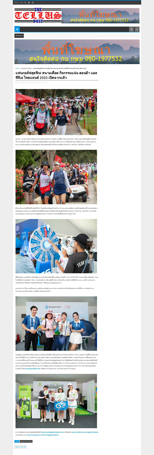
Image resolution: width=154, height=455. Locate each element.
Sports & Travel (26, 68)
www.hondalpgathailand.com (52, 432)
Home (17, 68)
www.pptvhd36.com (33, 369)
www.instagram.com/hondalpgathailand (42, 435)
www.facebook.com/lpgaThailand (85, 432)
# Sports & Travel (26, 441)
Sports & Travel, (42, 82)
